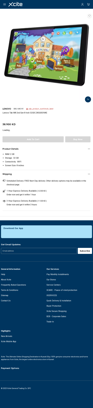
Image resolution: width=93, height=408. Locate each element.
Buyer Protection (53, 306)
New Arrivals (6, 336)
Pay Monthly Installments (57, 274)
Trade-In (50, 321)
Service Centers (53, 285)
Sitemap (4, 295)
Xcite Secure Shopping (56, 311)
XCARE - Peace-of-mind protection (61, 290)
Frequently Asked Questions (13, 285)
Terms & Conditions (9, 290)
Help (3, 274)
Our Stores (51, 279)
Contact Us (6, 300)
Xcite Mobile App (8, 341)
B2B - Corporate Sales (56, 316)
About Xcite (6, 279)
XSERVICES (51, 295)
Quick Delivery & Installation (58, 300)
